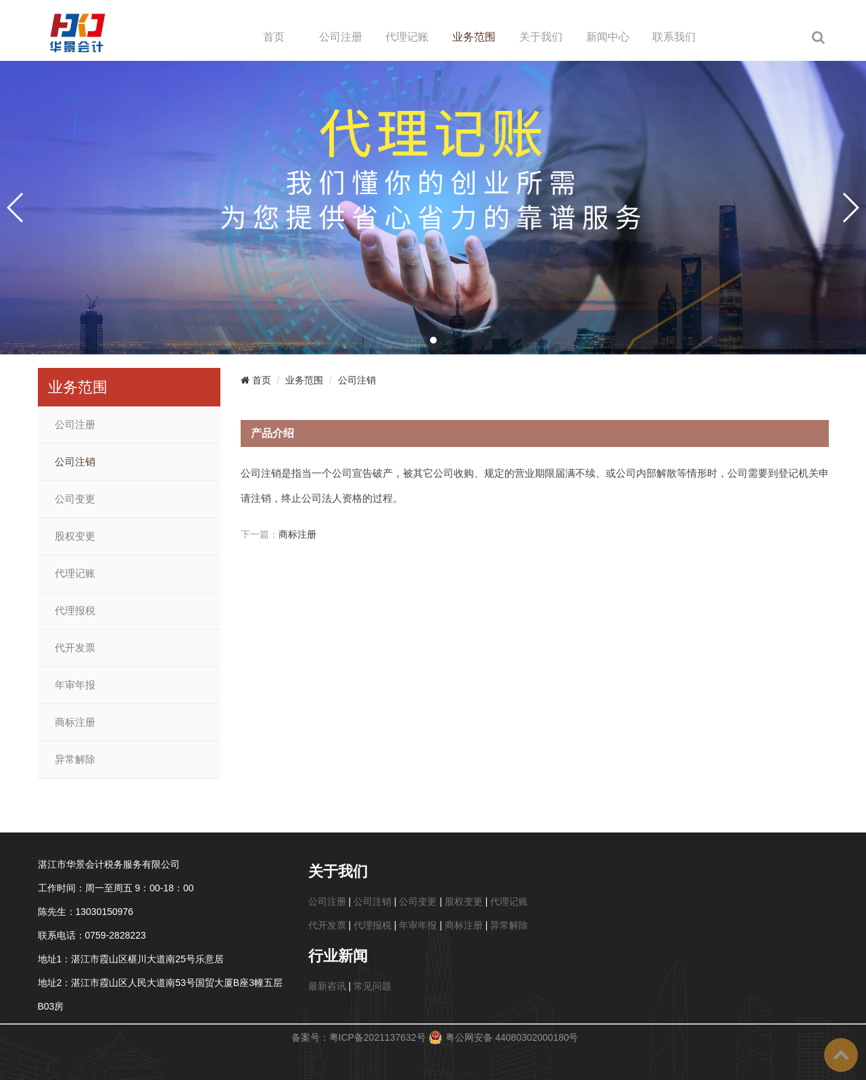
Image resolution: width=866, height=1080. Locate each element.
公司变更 (75, 499)
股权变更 (75, 536)
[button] (433, 340)
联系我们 (674, 37)
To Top (841, 1055)
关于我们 (540, 37)
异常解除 (75, 759)
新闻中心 (607, 37)
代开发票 (75, 647)
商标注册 (75, 722)
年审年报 (75, 685)
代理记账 (407, 37)
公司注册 (340, 37)
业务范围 (474, 37)
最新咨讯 (327, 986)
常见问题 (372, 986)
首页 (274, 37)
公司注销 (75, 461)
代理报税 (75, 610)
